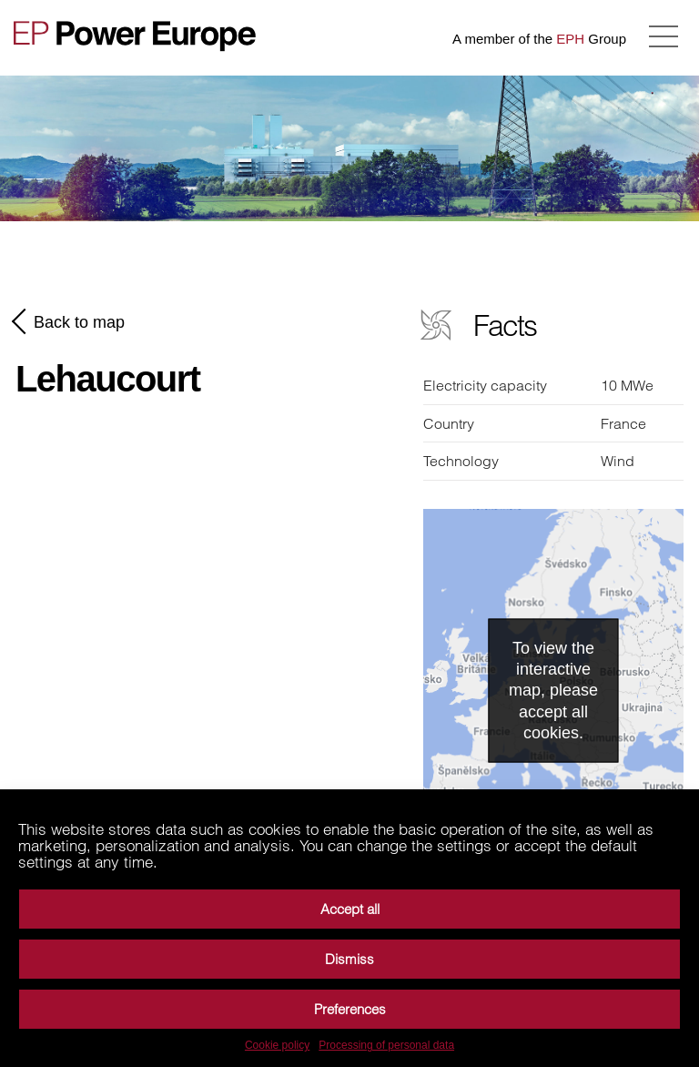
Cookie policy (277, 1045)
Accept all (350, 909)
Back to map (70, 321)
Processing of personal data (386, 1045)
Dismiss (349, 959)
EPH (570, 38)
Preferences (350, 1009)
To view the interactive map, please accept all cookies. (553, 690)
